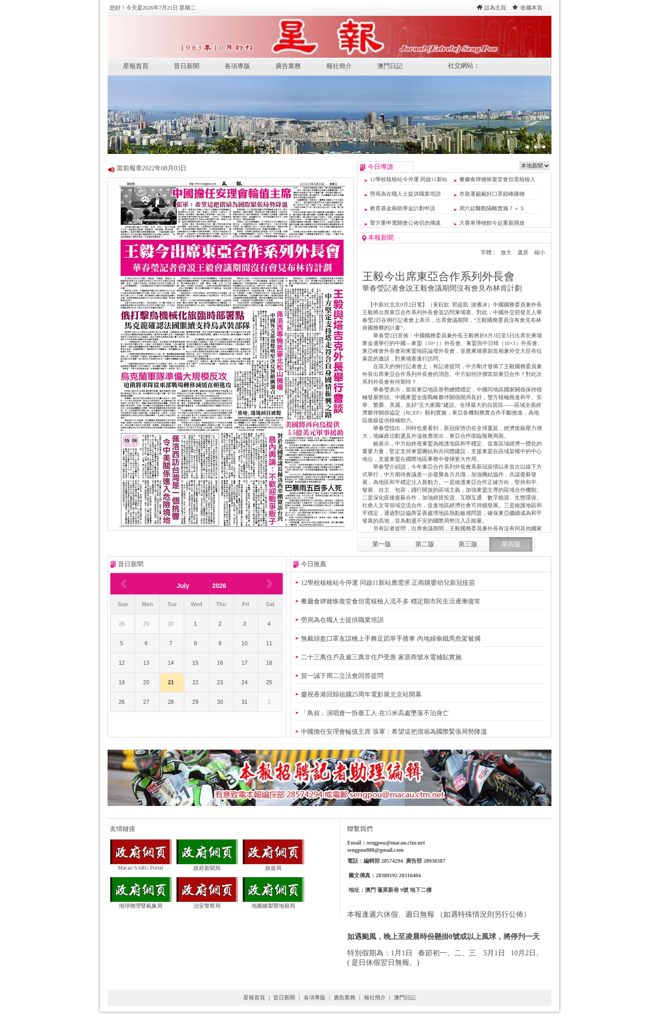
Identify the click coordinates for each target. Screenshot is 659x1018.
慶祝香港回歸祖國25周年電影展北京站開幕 (361, 694)
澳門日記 (390, 66)
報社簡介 (339, 66)
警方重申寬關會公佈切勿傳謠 (405, 223)
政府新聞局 (207, 865)
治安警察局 (207, 903)
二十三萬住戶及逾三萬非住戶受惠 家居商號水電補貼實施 (381, 657)
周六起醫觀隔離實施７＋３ (492, 208)
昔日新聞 (186, 66)
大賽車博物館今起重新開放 (492, 223)
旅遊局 (273, 865)
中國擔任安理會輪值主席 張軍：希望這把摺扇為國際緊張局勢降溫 (394, 731)
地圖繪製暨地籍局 (273, 903)
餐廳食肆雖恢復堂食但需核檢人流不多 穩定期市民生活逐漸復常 (391, 601)
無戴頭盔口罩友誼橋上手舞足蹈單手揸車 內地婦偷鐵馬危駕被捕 (391, 638)
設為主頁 (495, 8)
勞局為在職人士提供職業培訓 (405, 194)
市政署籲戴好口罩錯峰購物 (492, 194)
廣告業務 (288, 66)
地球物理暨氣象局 (141, 903)
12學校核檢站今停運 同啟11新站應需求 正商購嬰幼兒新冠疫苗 (388, 582)
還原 (522, 252)
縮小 (539, 252)
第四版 (511, 544)
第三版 (467, 544)
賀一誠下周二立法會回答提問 (342, 675)
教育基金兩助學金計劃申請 (402, 208)
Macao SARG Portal (141, 865)
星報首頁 (135, 66)
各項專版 (237, 66)
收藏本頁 (531, 8)
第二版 (424, 544)
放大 (506, 252)
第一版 (381, 544)
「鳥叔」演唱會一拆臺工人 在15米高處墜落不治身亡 (375, 713)
